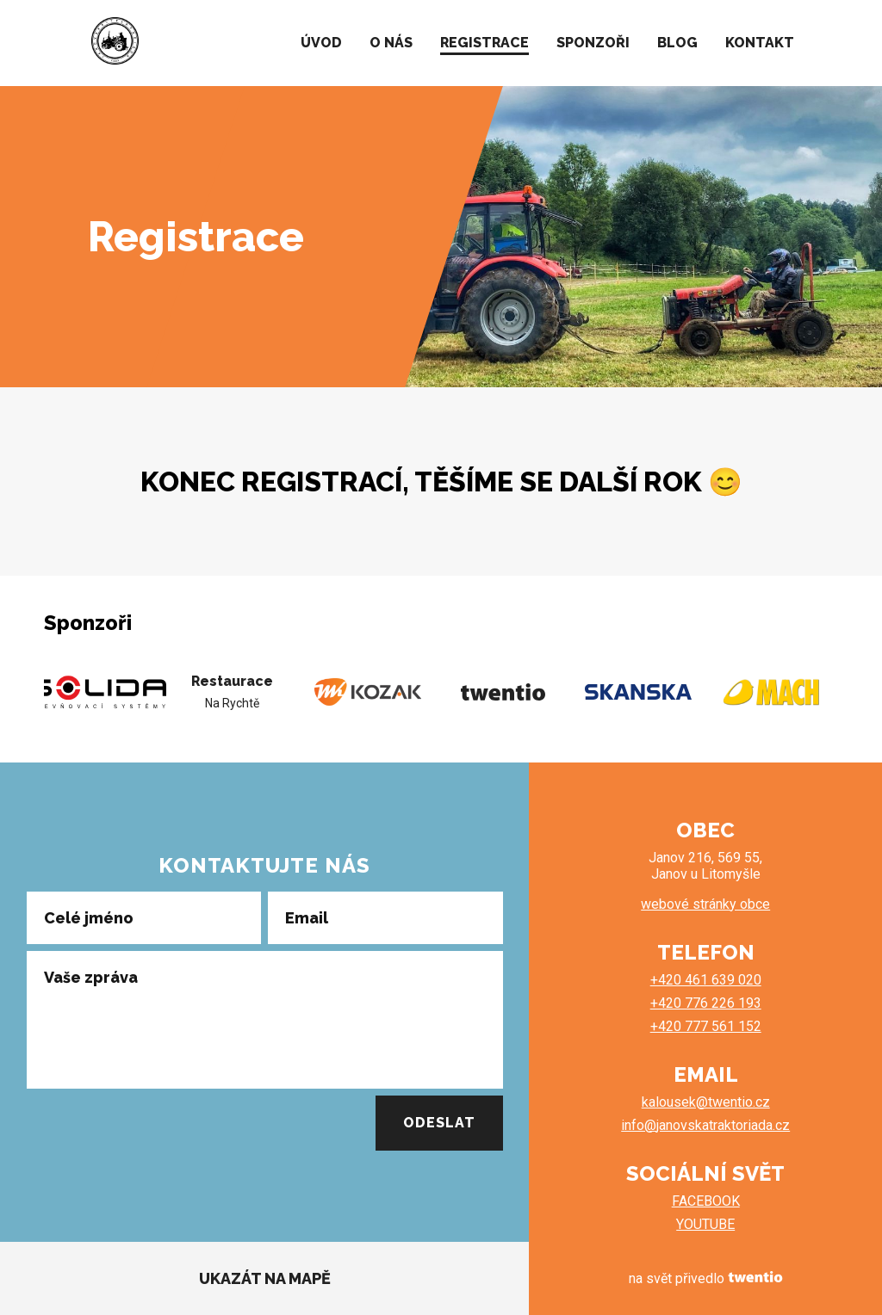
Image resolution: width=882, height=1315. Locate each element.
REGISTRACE (484, 42)
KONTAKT (759, 42)
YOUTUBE (705, 1224)
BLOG (677, 42)
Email (306, 917)
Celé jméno (89, 917)
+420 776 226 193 (705, 1003)
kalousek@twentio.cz (706, 1102)
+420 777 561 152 (705, 1026)
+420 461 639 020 (705, 980)
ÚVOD (321, 42)
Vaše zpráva (91, 977)
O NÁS (391, 42)
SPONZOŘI (593, 42)
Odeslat (439, 1122)
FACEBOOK (706, 1201)
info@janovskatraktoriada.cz (705, 1125)
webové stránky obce (705, 904)
